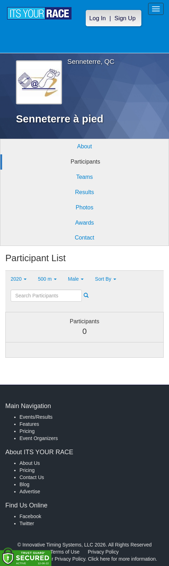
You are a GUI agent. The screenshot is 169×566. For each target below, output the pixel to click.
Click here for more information (122, 559)
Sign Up (125, 18)
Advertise (29, 491)
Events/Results (35, 417)
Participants (85, 162)
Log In (97, 18)
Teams (84, 177)
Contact (84, 238)
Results (84, 192)
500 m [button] (47, 279)
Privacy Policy (103, 552)
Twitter (26, 523)
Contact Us (31, 477)
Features (29, 424)
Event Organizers (38, 438)
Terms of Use (64, 552)
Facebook (30, 516)
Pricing (27, 431)
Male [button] (76, 279)
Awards (84, 223)
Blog (24, 484)
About (84, 146)
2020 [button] (19, 279)
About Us (29, 463)
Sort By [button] (105, 279)
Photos (85, 207)
